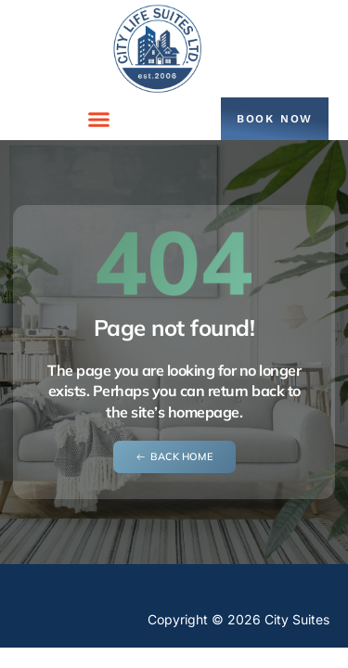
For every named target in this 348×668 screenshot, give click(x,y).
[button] (99, 118)
